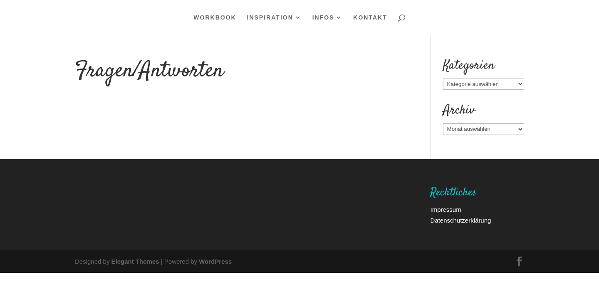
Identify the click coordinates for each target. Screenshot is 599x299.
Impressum (445, 209)
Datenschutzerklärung (460, 220)
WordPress (215, 261)
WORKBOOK (214, 18)
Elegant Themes (135, 261)
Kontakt (370, 18)
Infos (323, 18)
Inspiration (270, 18)
